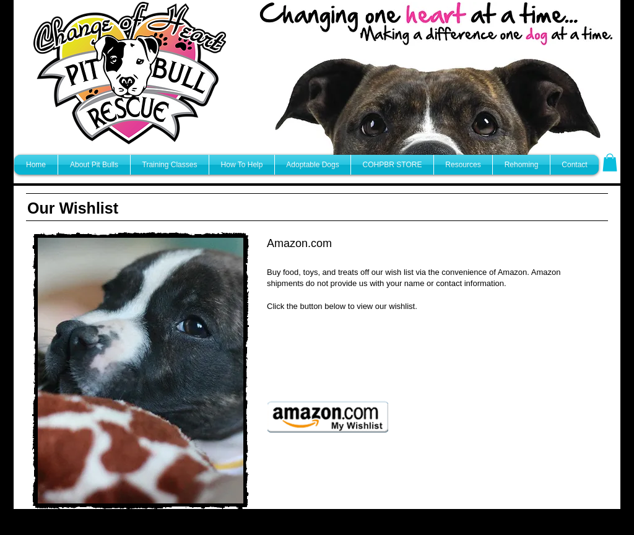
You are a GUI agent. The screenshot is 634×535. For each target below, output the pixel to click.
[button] (609, 163)
